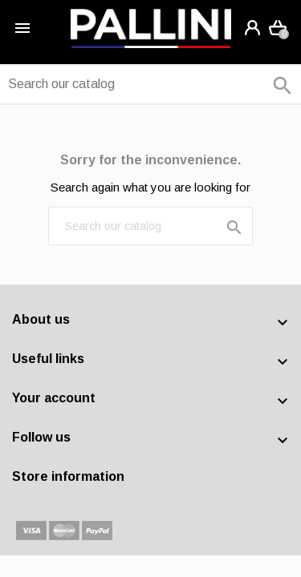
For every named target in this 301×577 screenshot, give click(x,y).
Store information (68, 476)
